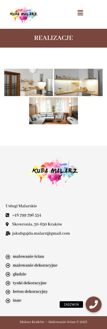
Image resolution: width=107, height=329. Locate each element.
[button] (80, 12)
